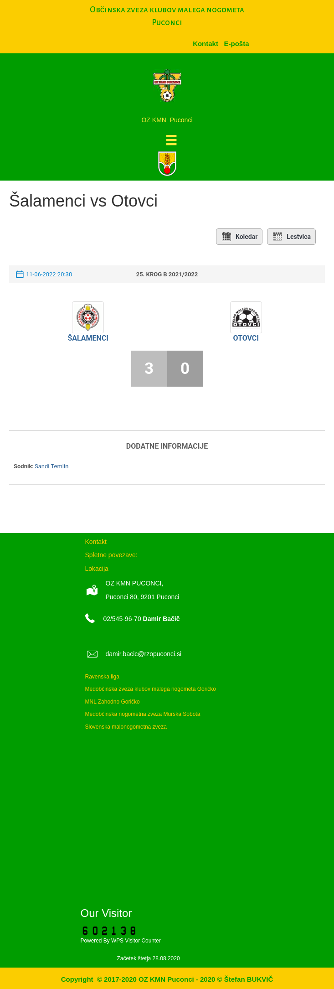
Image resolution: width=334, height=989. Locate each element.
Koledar (239, 236)
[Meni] (171, 140)
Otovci (246, 338)
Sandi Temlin (51, 466)
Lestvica (291, 236)
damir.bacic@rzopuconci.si (144, 654)
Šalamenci (87, 338)
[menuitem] (236, 43)
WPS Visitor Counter (136, 940)
